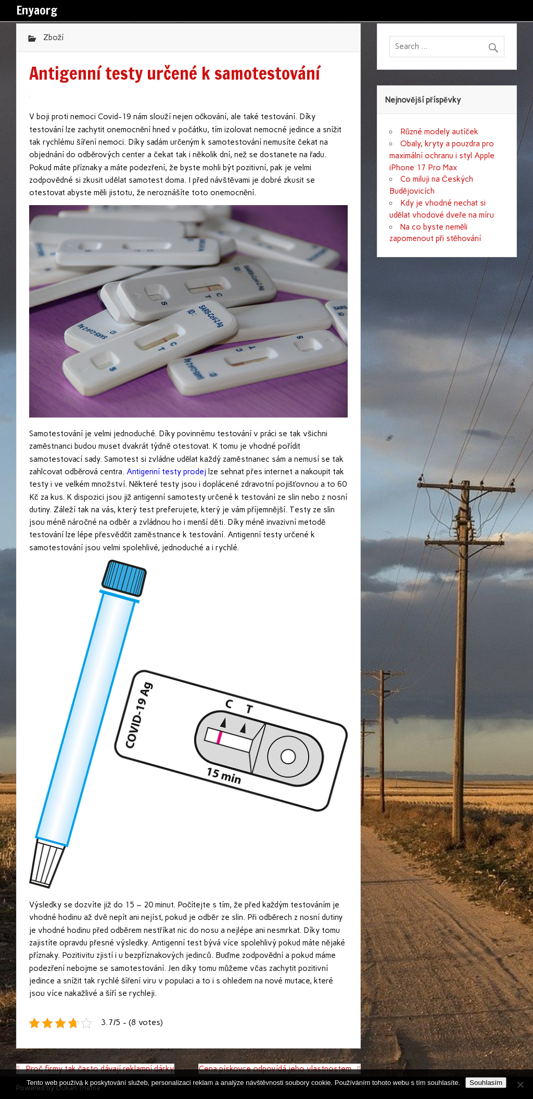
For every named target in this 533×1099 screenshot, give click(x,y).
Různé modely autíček (439, 131)
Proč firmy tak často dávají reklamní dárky (100, 1068)
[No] (520, 1084)
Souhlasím (485, 1083)
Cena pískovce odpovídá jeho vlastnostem (275, 1068)
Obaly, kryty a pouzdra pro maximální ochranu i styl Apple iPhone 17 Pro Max (441, 155)
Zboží (53, 37)
